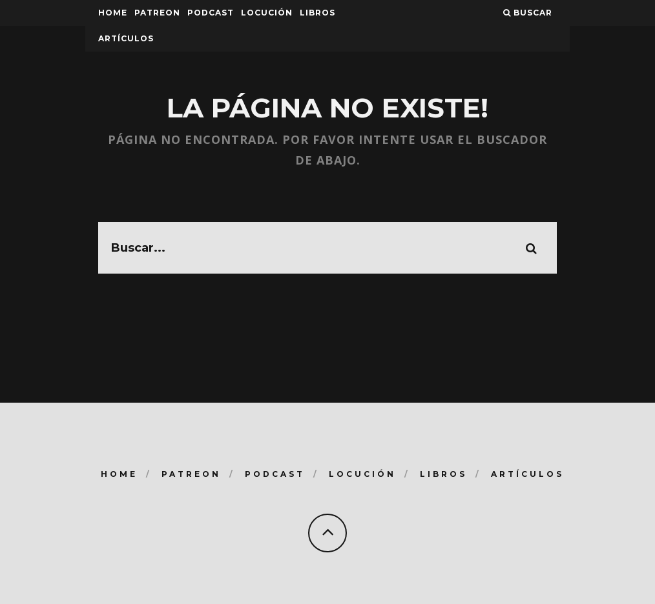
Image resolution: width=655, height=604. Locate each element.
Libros (317, 12)
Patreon (157, 12)
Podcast (210, 12)
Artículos (126, 38)
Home (112, 12)
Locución (267, 12)
